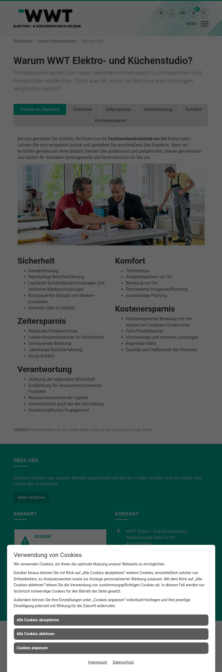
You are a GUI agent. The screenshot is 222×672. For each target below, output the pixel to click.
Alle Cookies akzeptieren (38, 620)
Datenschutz (123, 662)
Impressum (97, 662)
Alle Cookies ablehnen (36, 634)
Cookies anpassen (32, 648)
